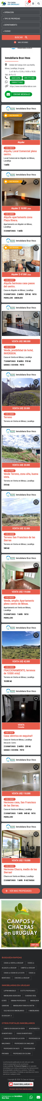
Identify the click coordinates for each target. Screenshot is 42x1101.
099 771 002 (29, 78)
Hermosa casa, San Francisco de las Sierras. (20, 804)
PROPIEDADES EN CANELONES (24, 1044)
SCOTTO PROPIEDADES (27, 991)
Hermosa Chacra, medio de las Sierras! (20, 871)
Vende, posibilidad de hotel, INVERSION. (18, 352)
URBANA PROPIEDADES (18, 1001)
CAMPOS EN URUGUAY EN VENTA (14, 1029)
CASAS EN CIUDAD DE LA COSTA (14, 1039)
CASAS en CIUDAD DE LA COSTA (14, 973)
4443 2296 (16, 78)
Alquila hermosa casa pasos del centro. (19, 285)
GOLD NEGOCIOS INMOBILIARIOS (14, 1011)
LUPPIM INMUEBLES (10, 991)
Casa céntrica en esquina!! (18, 735)
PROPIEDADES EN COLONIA (22, 1054)
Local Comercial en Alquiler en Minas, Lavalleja (19, 159)
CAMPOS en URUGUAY (28, 968)
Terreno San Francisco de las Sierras (19, 539)
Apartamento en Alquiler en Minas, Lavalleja (18, 225)
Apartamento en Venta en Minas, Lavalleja (17, 608)
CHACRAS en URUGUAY (22, 978)
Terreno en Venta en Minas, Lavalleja (19, 421)
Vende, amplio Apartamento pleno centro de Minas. (19, 602)
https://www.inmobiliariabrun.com (23, 86)
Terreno (8, 417)
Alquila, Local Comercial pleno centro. (20, 153)
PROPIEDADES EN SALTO (11, 1049)
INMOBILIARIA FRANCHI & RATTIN (23, 1006)
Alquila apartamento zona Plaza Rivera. (18, 219)
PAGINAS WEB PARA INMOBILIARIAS (21, 1089)
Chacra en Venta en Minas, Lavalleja (19, 876)
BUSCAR (21, 37)
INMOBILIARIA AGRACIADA (12, 996)
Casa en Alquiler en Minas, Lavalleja (18, 290)
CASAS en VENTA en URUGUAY (13, 963)
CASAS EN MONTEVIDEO (24, 1033)
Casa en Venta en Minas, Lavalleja (18, 357)
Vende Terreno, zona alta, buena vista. (21, 476)
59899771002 (17, 82)
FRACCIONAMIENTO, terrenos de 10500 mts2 (19, 672)
